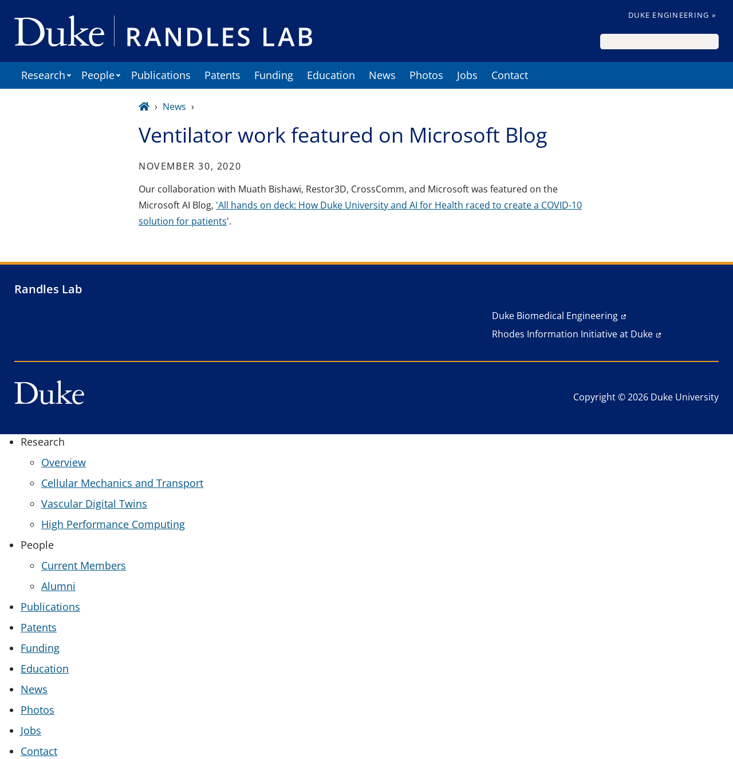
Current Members (83, 565)
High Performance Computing (113, 524)
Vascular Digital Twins (94, 503)
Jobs (467, 75)
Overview (63, 462)
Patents (222, 75)
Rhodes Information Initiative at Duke (572, 334)
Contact (509, 75)
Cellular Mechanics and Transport (122, 483)
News (382, 75)
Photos (426, 75)
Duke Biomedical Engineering (555, 315)
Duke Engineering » (672, 15)
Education (331, 75)
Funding (273, 75)
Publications (161, 75)
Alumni (58, 586)
